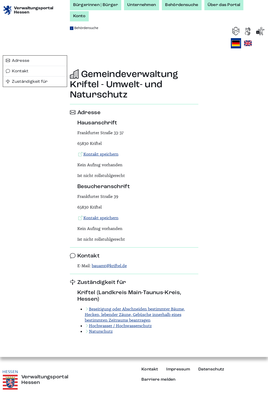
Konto (79, 16)
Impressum (178, 369)
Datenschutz (211, 369)
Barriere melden (158, 379)
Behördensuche (181, 5)
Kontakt (17, 71)
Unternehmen (141, 5)
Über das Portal (224, 5)
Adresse (17, 60)
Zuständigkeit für (27, 81)
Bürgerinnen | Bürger (95, 5)
